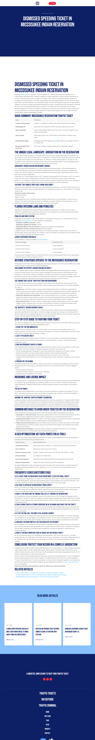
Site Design (70, 709)
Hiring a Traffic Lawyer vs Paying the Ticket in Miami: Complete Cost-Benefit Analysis (39, 575)
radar (55, 143)
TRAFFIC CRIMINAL (71, 691)
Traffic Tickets (23, 691)
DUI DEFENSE (47, 691)
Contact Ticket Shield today (71, 564)
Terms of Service (88, 709)
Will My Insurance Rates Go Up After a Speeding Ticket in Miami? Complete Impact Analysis (41, 577)
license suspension (26, 223)
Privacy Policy (79, 709)
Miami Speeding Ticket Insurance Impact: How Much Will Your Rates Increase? (37, 579)
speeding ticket (25, 96)
